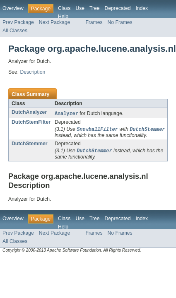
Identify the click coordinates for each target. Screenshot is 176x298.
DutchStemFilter (31, 122)
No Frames (120, 22)
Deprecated (118, 8)
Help (63, 16)
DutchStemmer (29, 144)
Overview (13, 8)
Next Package (54, 22)
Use (79, 8)
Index (141, 8)
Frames (93, 22)
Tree (94, 8)
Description (32, 72)
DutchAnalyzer (29, 112)
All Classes (14, 31)
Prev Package (18, 22)
